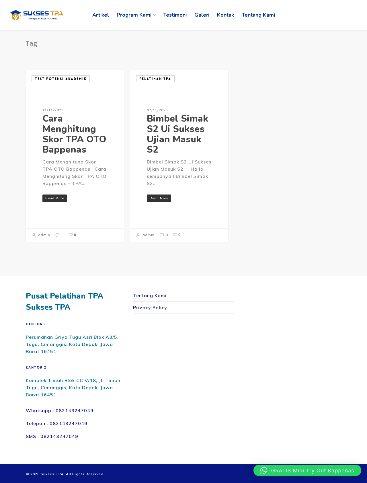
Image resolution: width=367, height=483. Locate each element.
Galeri (201, 14)
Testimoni (175, 14)
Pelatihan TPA (155, 79)
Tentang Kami (258, 14)
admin (41, 235)
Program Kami (136, 15)
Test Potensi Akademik (61, 79)
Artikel (100, 14)
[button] (307, 470)
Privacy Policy (150, 307)
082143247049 (74, 410)
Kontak (225, 14)
